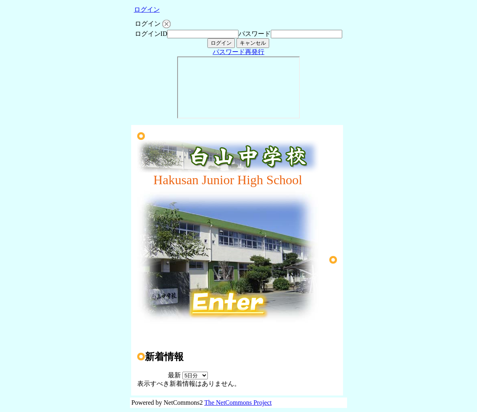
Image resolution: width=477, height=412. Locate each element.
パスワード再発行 (238, 51)
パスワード (254, 33)
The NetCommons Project (238, 402)
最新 (188, 375)
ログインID (151, 33)
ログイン (147, 9)
